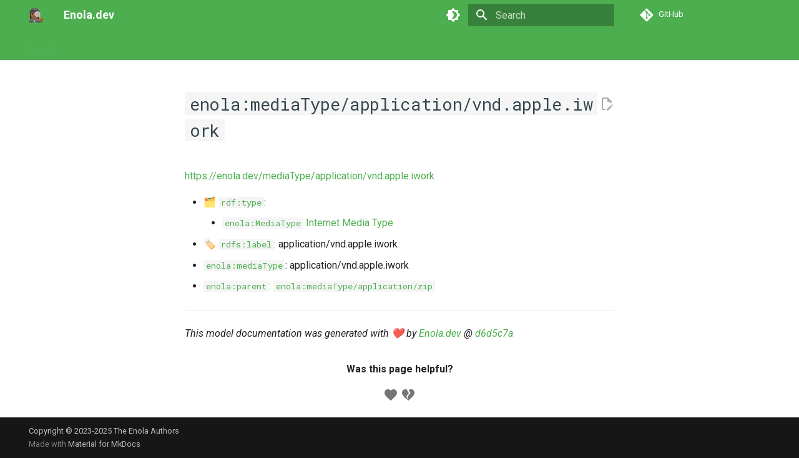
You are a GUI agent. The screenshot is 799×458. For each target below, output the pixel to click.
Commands (145, 46)
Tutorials (89, 46)
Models (197, 46)
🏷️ (238, 244)
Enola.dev (440, 333)
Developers (301, 46)
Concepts (245, 46)
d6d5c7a (494, 333)
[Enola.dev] (36, 14)
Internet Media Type (307, 223)
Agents (43, 46)
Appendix (357, 46)
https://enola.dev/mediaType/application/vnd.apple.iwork (309, 176)
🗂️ (233, 202)
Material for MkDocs (104, 444)
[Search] (541, 15)
